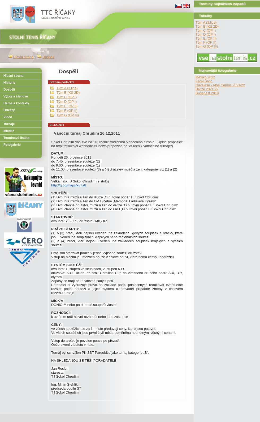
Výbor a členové (15, 96)
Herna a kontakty (16, 103)
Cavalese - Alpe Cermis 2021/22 (220, 85)
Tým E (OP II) (206, 38)
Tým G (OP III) (207, 46)
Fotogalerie (12, 145)
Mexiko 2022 (205, 77)
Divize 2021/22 (207, 89)
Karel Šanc (204, 81)
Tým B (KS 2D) (207, 26)
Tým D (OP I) (206, 34)
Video (7, 117)
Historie (9, 82)
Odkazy (9, 110)
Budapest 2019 (207, 93)
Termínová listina (16, 138)
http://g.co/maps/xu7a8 (68, 185)
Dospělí (48, 57)
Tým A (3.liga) (206, 22)
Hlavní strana (23, 57)
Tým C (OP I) (206, 30)
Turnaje (9, 124)
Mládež (8, 131)
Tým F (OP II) (206, 42)
